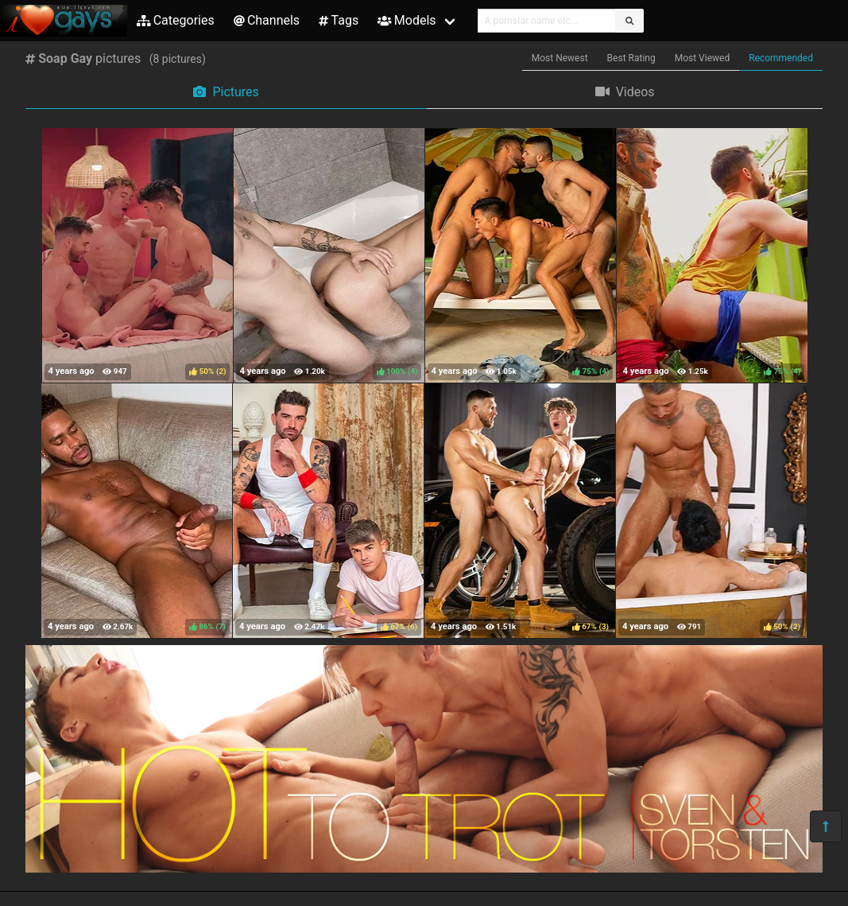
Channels (267, 20)
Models (407, 20)
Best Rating (631, 58)
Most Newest (560, 58)
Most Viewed (702, 58)
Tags (338, 20)
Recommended (781, 58)
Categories (176, 20)
